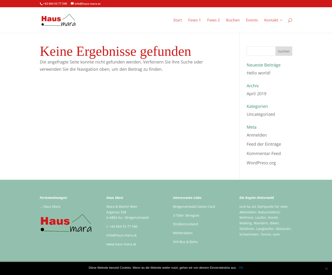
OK (241, 267)
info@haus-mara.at (121, 235)
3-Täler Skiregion (186, 215)
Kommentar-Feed (264, 153)
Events (252, 20)
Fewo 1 (194, 20)
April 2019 (256, 93)
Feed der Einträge (264, 144)
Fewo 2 (213, 20)
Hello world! (259, 73)
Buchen (233, 20)
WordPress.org (261, 163)
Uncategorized (261, 114)
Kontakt (271, 20)
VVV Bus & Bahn (185, 242)
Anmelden (257, 135)
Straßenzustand (185, 224)
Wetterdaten (183, 233)
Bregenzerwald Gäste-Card (194, 206)
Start (177, 20)
